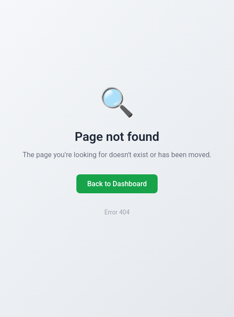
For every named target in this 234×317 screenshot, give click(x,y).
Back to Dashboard (117, 184)
